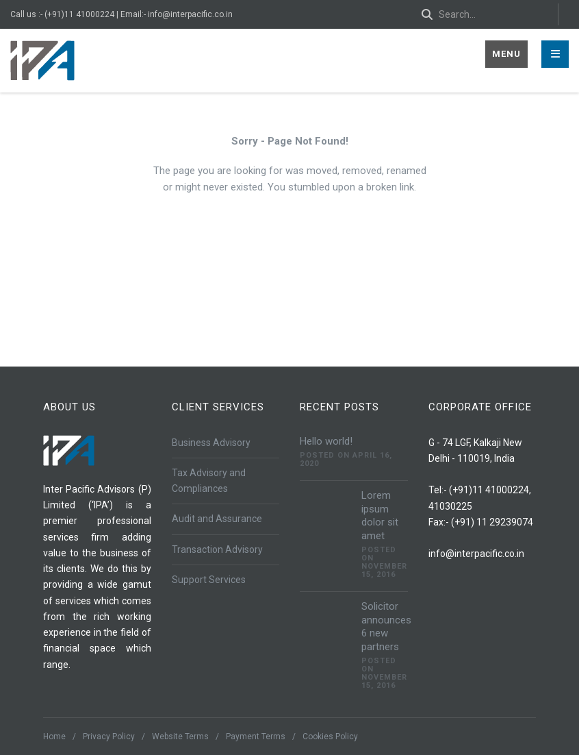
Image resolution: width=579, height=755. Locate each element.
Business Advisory (211, 442)
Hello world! (326, 441)
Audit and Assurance (217, 518)
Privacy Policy (109, 736)
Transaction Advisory (217, 549)
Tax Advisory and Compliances (209, 480)
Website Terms (180, 736)
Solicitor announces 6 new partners (386, 626)
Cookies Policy (330, 736)
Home (54, 736)
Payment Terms (255, 736)
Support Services (209, 579)
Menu (506, 54)
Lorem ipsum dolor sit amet (379, 515)
